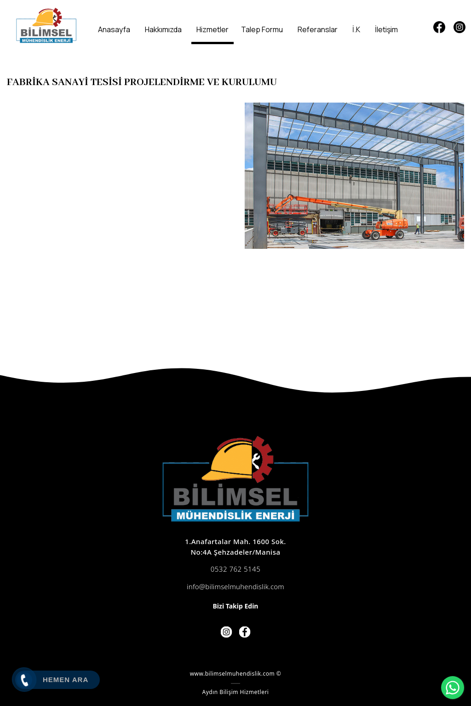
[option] (354, 176)
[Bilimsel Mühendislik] (46, 25)
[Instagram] (459, 27)
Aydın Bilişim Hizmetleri (235, 692)
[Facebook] (439, 27)
